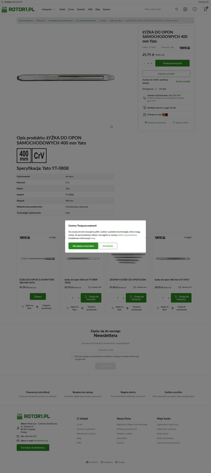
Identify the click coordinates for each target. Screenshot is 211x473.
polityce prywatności (127, 235)
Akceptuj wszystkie (83, 245)
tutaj (93, 238)
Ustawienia (108, 246)
